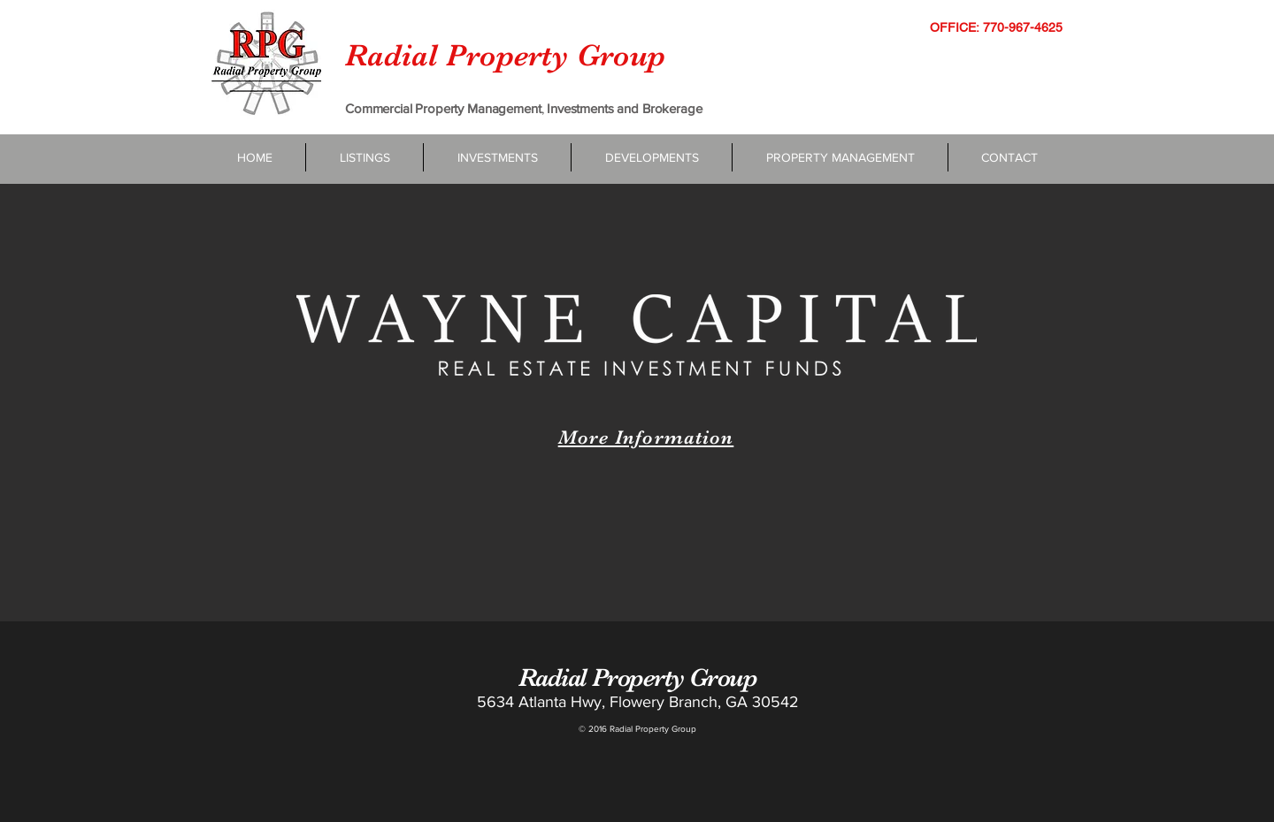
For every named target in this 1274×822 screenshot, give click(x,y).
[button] (497, 157)
